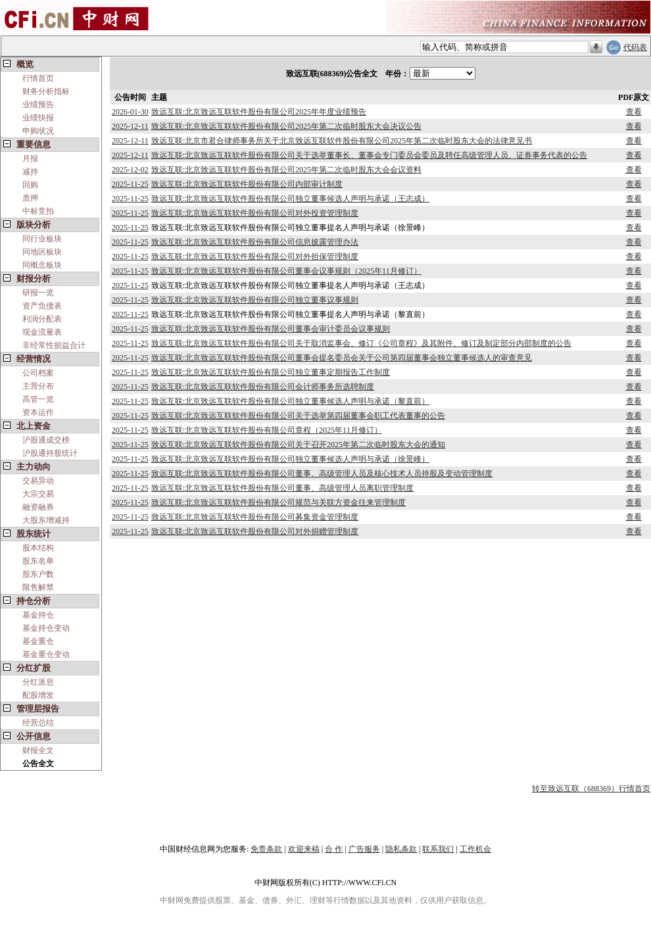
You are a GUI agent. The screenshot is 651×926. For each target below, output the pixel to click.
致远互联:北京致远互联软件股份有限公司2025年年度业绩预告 (258, 111)
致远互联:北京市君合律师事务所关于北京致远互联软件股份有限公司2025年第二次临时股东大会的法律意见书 (341, 140)
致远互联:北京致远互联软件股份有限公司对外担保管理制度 (254, 256)
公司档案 (38, 373)
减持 (30, 171)
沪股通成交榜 (46, 440)
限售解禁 (38, 587)
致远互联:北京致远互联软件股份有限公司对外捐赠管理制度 (254, 531)
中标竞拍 (38, 211)
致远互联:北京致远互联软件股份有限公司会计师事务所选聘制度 (262, 386)
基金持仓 (38, 615)
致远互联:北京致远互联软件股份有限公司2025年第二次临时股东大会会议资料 (286, 169)
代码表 (635, 47)
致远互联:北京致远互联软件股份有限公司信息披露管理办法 (254, 242)
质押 (30, 198)
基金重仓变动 (46, 654)
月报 (30, 158)
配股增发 (38, 695)
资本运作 (38, 412)
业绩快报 (38, 117)
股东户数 (38, 574)
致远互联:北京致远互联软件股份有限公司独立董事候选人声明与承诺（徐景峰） (290, 459)
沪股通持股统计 (50, 453)
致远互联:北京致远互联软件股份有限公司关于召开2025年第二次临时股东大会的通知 (298, 444)
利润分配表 (42, 319)
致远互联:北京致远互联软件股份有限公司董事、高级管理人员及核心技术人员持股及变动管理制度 (322, 473)
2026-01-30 (130, 111)
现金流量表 (42, 332)
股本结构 (38, 547)
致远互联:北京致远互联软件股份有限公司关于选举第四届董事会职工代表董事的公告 (298, 415)
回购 (30, 184)
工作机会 (475, 849)
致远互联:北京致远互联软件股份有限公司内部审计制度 (247, 184)
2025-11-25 (130, 184)
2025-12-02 (130, 169)
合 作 (334, 849)
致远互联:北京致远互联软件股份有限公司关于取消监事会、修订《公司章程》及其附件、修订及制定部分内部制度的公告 (361, 343)
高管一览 (38, 399)
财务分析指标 (46, 91)
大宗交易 (38, 494)
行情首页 (38, 78)
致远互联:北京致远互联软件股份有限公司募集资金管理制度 (254, 517)
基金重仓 (38, 641)
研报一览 (38, 292)
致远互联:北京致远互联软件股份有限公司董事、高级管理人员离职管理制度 (282, 488)
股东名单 (38, 561)
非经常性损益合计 (53, 345)
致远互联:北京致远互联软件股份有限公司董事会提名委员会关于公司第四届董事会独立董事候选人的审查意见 (341, 357)
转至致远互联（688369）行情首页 (591, 788)
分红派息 (38, 682)
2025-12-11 (130, 126)
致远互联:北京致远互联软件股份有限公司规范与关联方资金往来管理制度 (278, 502)
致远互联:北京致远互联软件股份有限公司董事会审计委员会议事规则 (270, 328)
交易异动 (38, 480)
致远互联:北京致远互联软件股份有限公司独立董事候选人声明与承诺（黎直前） (290, 401)
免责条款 (266, 849)
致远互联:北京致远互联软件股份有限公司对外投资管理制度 (254, 213)
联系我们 (438, 849)
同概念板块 (42, 265)
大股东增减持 (46, 520)
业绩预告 (38, 104)
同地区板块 (42, 251)
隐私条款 (401, 849)
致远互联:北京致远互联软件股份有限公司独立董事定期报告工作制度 (270, 372)
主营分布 (38, 386)
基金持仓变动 (46, 628)
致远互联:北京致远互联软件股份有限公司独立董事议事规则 (254, 300)
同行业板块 (42, 238)
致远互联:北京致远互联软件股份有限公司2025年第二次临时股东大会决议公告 (286, 126)
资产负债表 (42, 305)
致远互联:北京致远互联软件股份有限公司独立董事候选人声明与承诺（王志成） (290, 198)
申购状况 (38, 130)
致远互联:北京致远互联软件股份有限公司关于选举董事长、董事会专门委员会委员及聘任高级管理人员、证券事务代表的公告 (369, 155)
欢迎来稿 (304, 849)
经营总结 (38, 722)
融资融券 (38, 507)
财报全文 (38, 750)
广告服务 (364, 849)
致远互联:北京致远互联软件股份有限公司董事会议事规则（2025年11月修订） (286, 271)
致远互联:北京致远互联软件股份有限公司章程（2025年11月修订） (266, 430)
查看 (634, 111)
